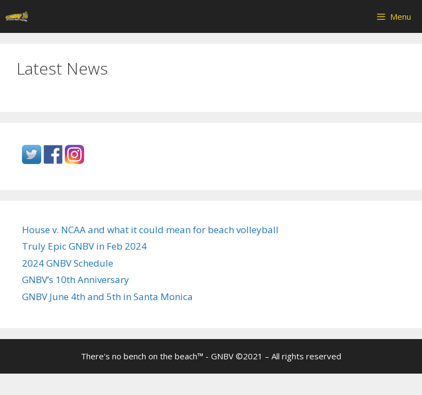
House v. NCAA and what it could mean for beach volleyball (150, 229)
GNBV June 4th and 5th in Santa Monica (107, 296)
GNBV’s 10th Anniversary (75, 279)
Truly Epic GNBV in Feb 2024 (84, 246)
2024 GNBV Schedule (67, 263)
